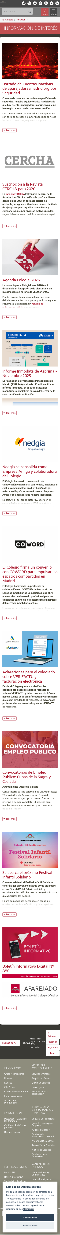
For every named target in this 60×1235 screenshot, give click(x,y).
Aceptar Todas (30, 1217)
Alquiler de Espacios (41, 1149)
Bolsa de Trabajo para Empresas (42, 1124)
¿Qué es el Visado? (40, 1129)
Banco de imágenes (41, 1179)
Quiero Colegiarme (41, 1082)
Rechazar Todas (30, 1225)
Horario (8, 1078)
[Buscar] (17, 11)
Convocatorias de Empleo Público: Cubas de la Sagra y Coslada (26, 777)
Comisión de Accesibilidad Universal (43, 1135)
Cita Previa (9, 1087)
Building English (12, 1131)
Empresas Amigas (13, 1095)
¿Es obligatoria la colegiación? (40, 1092)
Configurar (28, 1209)
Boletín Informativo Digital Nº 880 (28, 968)
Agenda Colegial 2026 (21, 279)
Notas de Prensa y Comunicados (40, 1173)
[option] (16, 1073)
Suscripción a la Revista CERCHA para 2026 (22, 186)
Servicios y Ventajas (41, 1073)
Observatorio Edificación (16, 1091)
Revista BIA (9, 1172)
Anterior (52, 1041)
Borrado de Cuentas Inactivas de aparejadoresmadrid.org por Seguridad (29, 88)
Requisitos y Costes (41, 1078)
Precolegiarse (38, 1087)
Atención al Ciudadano (43, 1140)
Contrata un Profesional (43, 1118)
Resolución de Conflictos (43, 1145)
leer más (11, 130)
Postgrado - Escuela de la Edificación (15, 1119)
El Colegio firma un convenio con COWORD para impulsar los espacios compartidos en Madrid (29, 574)
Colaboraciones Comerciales (39, 1155)
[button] (10, 1043)
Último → (53, 1053)
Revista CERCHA (15, 194)
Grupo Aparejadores (14, 1073)
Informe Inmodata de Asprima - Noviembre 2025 (29, 373)
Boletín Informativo (13, 1176)
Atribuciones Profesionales (10, 1101)
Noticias (8, 1082)
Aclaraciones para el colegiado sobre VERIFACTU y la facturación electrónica (28, 676)
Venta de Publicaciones (15, 1181)
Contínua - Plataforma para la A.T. (15, 1126)
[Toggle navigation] (53, 12)
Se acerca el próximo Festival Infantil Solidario (27, 874)
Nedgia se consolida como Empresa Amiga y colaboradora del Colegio (29, 471)
